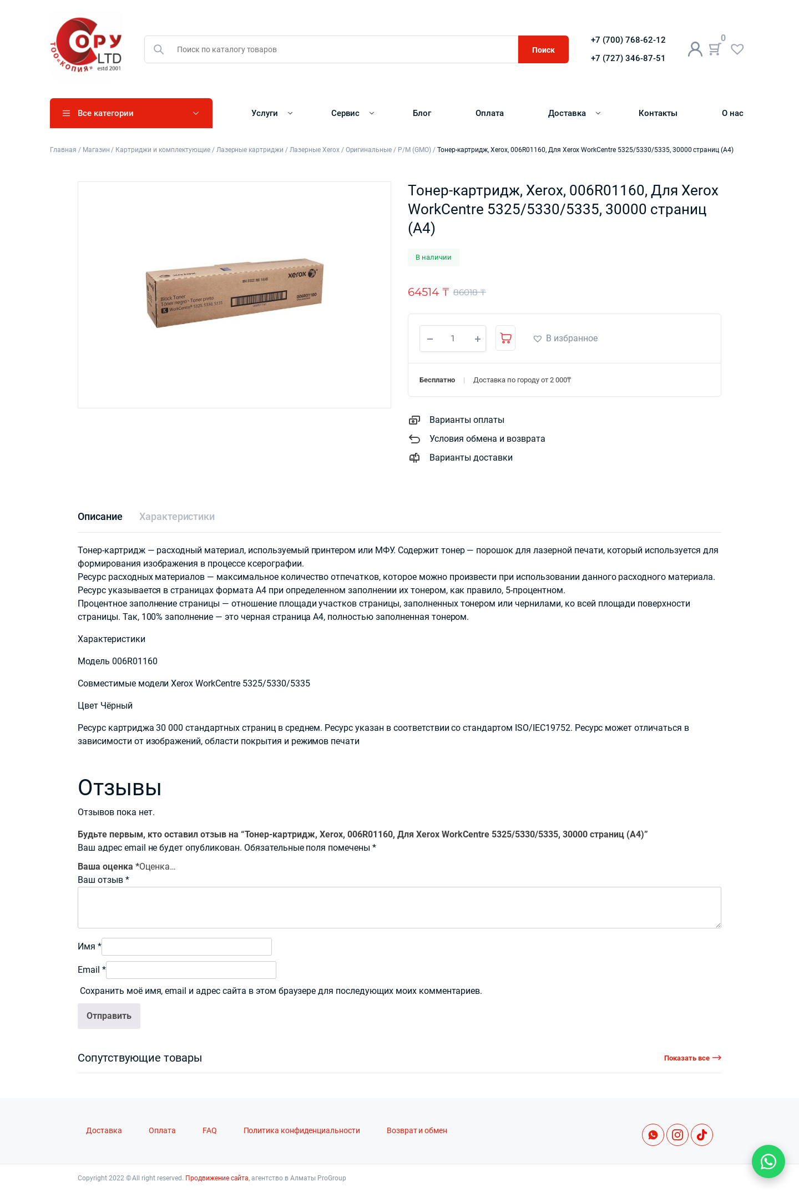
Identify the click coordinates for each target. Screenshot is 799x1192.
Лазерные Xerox (315, 150)
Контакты (658, 113)
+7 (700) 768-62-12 (628, 40)
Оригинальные (369, 150)
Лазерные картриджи (250, 150)
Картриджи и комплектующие (162, 150)
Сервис (345, 113)
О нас (733, 113)
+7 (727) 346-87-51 (628, 58)
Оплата (490, 113)
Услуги (264, 113)
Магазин (96, 150)
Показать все (687, 1058)
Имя (90, 946)
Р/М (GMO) (414, 150)
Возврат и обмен (417, 1130)
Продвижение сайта (217, 1178)
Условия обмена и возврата (487, 438)
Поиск (543, 50)
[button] (565, 338)
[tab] (100, 516)
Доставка (567, 113)
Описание (100, 516)
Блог (422, 113)
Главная (63, 150)
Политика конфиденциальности (302, 1130)
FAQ (210, 1130)
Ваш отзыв (103, 880)
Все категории (106, 113)
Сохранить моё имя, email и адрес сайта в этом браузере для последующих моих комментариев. (281, 991)
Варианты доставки (471, 457)
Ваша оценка (108, 866)
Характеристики (177, 516)
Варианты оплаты (466, 420)
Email (92, 969)
